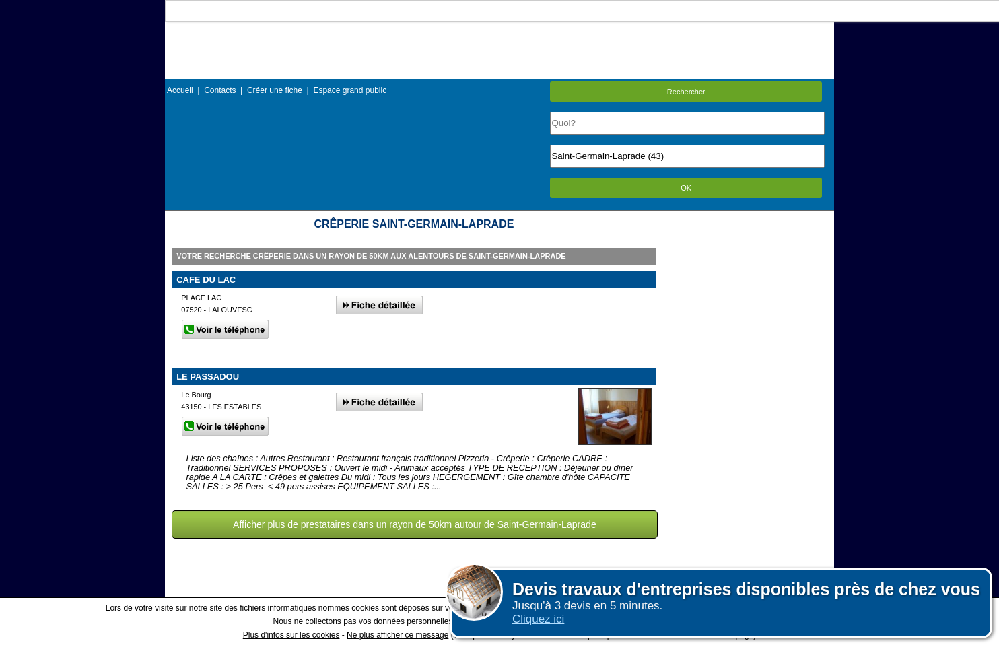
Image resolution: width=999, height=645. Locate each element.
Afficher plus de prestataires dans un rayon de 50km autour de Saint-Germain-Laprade (414, 524)
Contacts (220, 90)
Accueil (180, 90)
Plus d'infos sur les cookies (291, 635)
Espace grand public (349, 90)
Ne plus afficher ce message (397, 635)
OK (686, 188)
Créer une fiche (274, 90)
